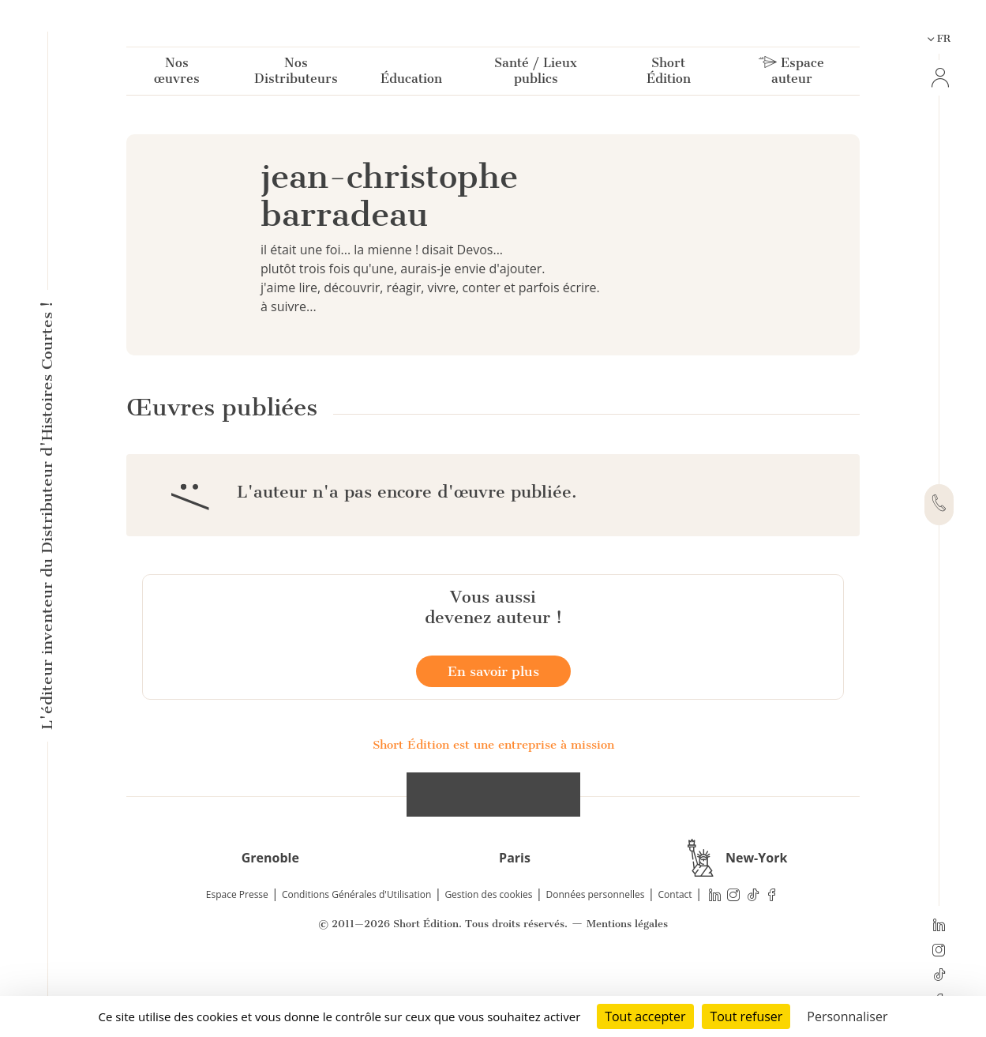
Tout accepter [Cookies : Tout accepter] (645, 1016)
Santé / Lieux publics (535, 73)
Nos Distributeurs (296, 73)
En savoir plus (493, 745)
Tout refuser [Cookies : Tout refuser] (746, 1016)
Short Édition (669, 73)
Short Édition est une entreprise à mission (493, 818)
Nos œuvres (177, 73)
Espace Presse (237, 968)
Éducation (411, 81)
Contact (675, 968)
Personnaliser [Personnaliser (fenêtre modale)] (847, 1016)
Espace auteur (791, 73)
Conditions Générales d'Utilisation (356, 968)
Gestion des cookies (488, 968)
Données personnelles (595, 968)
